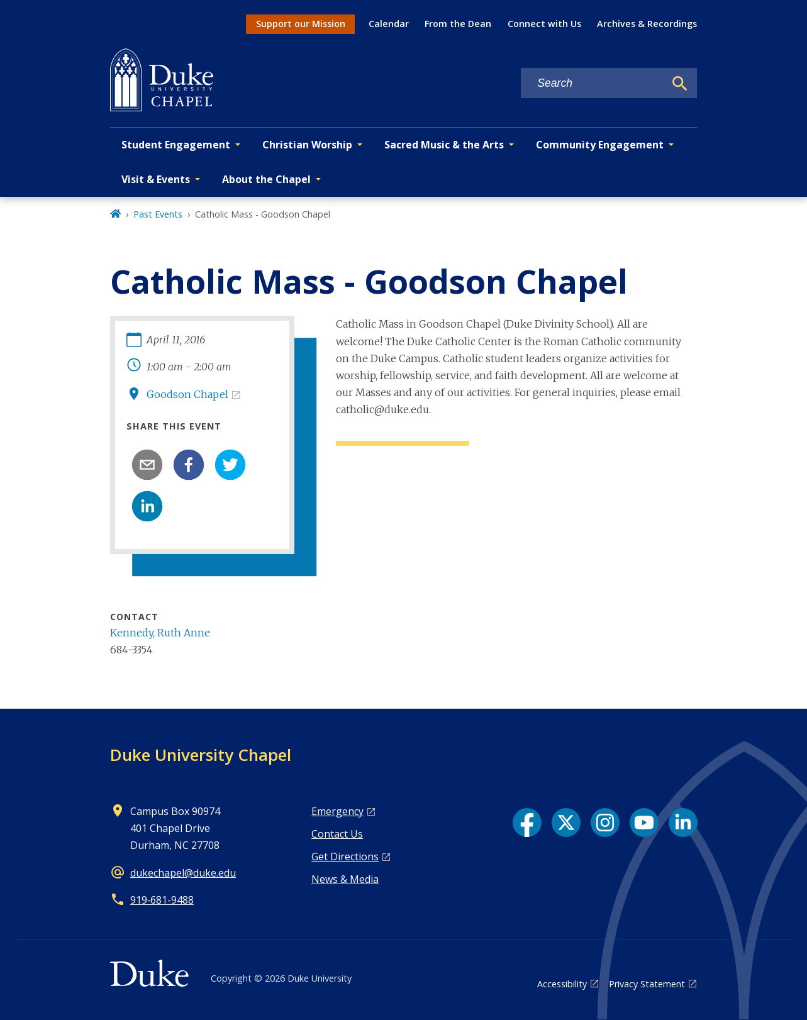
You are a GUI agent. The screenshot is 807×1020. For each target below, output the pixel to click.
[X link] (566, 822)
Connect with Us (544, 24)
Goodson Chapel (187, 394)
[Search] (680, 83)
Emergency (337, 811)
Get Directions (345, 856)
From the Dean (458, 24)
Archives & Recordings (647, 24)
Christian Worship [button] (307, 145)
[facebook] (188, 464)
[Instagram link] (605, 822)
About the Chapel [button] (266, 179)
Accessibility (562, 984)
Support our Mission (300, 24)
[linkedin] (147, 506)
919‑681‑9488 (162, 900)
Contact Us (337, 834)
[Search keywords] (592, 83)
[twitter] (230, 464)
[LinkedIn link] (683, 822)
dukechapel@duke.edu (183, 873)
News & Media (345, 879)
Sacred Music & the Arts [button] (444, 145)
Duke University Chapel (200, 754)
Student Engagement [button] (175, 145)
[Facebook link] (527, 822)
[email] (147, 464)
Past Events (157, 214)
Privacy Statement (647, 984)
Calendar (389, 24)
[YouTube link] (644, 822)
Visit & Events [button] (155, 179)
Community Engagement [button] (600, 145)
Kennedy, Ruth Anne (160, 632)
